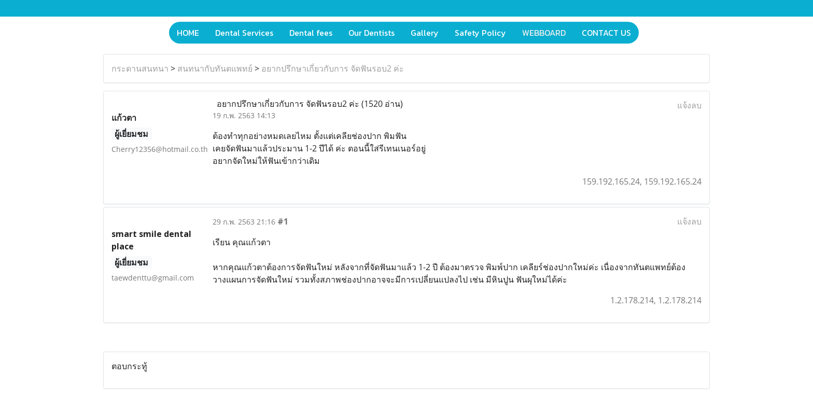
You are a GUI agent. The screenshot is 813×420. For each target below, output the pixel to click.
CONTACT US (606, 32)
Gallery (425, 32)
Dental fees (310, 32)
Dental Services (244, 32)
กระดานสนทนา (140, 68)
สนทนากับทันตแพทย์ (215, 68)
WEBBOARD (544, 32)
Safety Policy (480, 32)
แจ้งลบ (689, 105)
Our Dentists (371, 32)
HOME (188, 32)
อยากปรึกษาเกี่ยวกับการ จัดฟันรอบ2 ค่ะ (332, 68)
